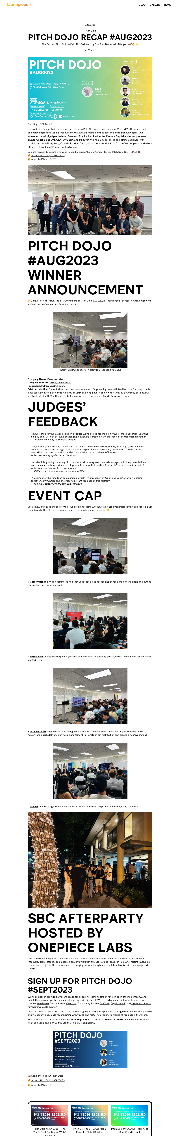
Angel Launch (118, 1003)
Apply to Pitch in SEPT (43, 159)
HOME (167, 4)
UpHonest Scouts (141, 1003)
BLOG (142, 4)
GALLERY (155, 4)
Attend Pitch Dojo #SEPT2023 (48, 155)
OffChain (105, 1003)
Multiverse (43, 1003)
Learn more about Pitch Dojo (47, 1075)
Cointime (71, 1003)
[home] (19, 5)
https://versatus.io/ (60, 382)
